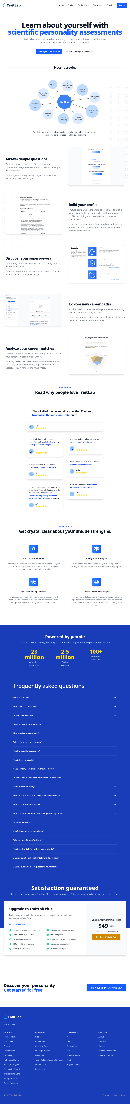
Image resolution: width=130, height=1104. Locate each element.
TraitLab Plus (9, 1037)
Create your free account (49, 51)
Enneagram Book (42, 1050)
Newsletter (40, 1055)
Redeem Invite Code (107, 1050)
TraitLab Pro (9, 1041)
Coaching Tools (41, 1046)
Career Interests (11, 1083)
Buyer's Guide (73, 1064)
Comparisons (9, 1050)
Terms (123, 1095)
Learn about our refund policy (106, 931)
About (61, 5)
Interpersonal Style (12, 1074)
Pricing (71, 5)
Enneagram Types (11, 1064)
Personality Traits (11, 1055)
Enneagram (72, 1046)
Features (98, 5)
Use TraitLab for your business (79, 51)
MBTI (69, 1050)
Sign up (122, 5)
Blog (37, 1037)
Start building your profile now (106, 987)
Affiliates (102, 1041)
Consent (106, 1095)
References (40, 1069)
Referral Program (105, 1055)
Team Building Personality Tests (49, 1060)
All (68, 1037)
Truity (69, 1060)
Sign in (110, 5)
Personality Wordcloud (13, 1069)
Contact (101, 1046)
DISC (69, 1041)
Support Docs (41, 1064)
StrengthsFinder (74, 1055)
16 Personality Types (12, 1060)
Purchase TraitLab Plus (106, 937)
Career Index (40, 1041)
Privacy (115, 1095)
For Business (83, 5)
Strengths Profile (11, 1078)
